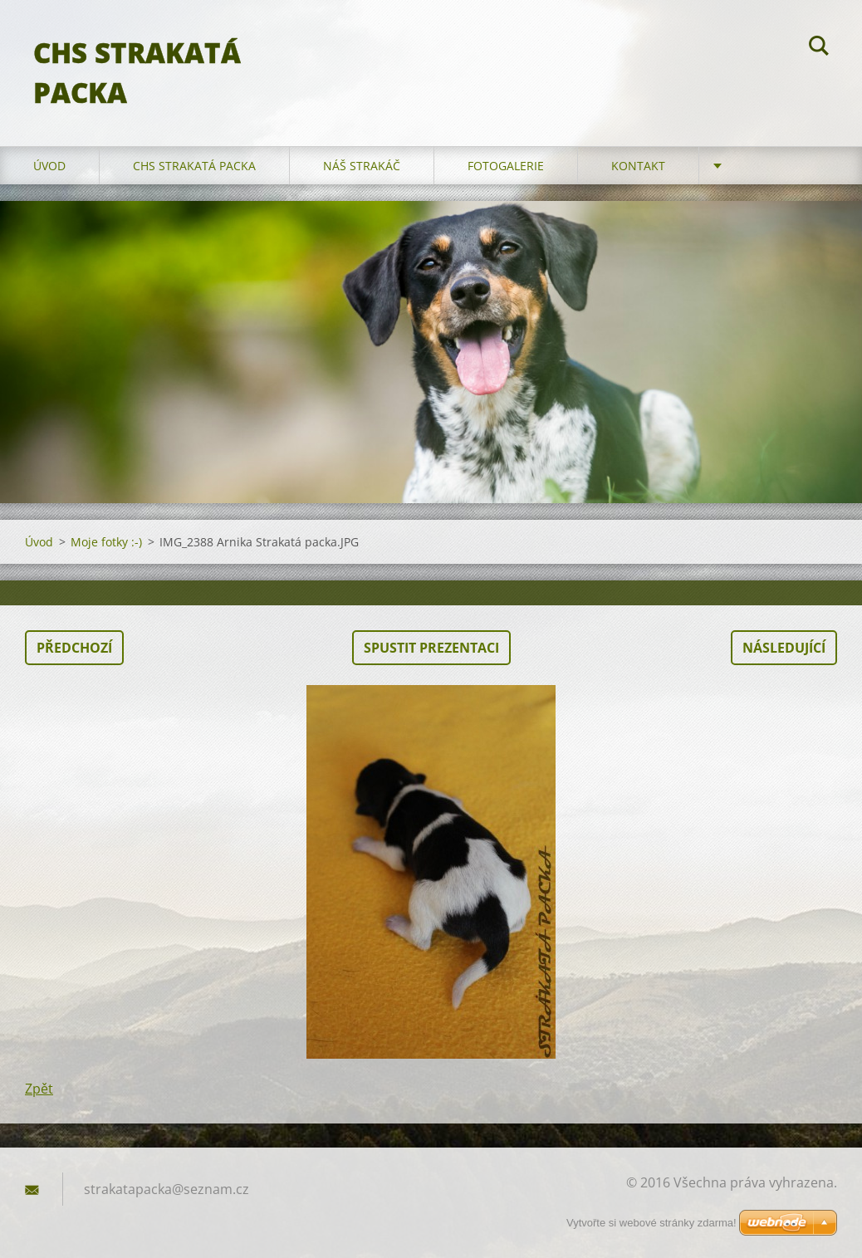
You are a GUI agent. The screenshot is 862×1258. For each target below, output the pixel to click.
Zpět (39, 1088)
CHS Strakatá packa (194, 166)
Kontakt (638, 166)
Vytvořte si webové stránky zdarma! (651, 1222)
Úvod (49, 166)
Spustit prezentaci (431, 648)
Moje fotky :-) (106, 542)
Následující (783, 648)
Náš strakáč (361, 166)
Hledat (819, 48)
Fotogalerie (506, 166)
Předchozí (74, 648)
